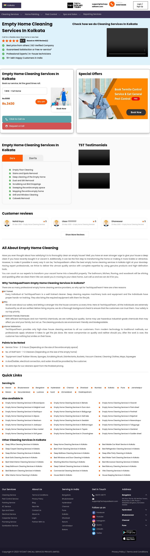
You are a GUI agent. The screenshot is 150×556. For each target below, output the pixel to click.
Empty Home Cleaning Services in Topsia (70, 429)
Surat (52, 392)
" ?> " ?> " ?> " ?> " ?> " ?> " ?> (24, 91)
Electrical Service (9, 514)
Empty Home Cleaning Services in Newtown (23, 420)
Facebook (98, 512)
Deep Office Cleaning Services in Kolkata (22, 444)
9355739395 (121, 5)
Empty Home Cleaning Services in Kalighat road (25, 407)
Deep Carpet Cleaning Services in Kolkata (22, 449)
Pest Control (53, 14)
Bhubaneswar (23, 387)
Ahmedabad (66, 392)
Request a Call (16, 126)
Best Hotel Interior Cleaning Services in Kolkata (24, 462)
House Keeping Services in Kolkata (116, 475)
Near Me (35, 506)
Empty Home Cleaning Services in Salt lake (71, 416)
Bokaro (8, 392)
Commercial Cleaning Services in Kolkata (71, 471)
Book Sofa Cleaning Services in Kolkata (21, 457)
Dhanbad (84, 387)
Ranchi (8, 387)
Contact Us (36, 510)
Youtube (97, 516)
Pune (123, 387)
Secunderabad (24, 392)
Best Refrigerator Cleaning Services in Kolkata (121, 449)
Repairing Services (92, 14)
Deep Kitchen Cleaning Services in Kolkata (22, 453)
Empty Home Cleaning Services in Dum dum (72, 407)
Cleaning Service (9, 495)
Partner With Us (38, 522)
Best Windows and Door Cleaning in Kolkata (72, 457)
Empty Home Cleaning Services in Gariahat (120, 429)
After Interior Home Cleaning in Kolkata (21, 475)
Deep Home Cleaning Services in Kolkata (70, 444)
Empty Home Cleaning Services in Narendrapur (121, 420)
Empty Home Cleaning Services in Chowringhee (73, 433)
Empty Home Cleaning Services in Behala (71, 403)
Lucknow (40, 392)
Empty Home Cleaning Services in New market (24, 429)
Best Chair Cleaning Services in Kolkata (70, 449)
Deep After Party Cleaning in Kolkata (117, 453)
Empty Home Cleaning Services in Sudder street (121, 433)
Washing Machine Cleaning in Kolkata (69, 462)
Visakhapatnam (85, 392)
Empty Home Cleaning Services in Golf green (23, 433)
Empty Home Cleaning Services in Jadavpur (23, 425)
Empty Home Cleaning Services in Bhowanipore (24, 403)
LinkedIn (97, 529)
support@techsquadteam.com (100, 5)
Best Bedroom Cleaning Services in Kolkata (23, 471)
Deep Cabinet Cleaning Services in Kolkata (71, 466)
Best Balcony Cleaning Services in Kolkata (119, 466)
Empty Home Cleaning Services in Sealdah (71, 420)
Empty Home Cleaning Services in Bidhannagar (73, 425)
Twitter (97, 533)
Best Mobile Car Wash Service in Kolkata (118, 444)
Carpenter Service (9, 518)
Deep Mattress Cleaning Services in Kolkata (71, 453)
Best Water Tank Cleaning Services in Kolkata (120, 457)
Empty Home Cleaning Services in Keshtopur (23, 411)
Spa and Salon (72, 14)
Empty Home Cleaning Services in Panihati (119, 411)
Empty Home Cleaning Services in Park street (120, 407)
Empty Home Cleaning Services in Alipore (22, 416)
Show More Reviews (75, 234)
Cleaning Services (12, 14)
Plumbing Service (9, 522)
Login (34, 518)
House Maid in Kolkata (63, 475)
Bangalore (40, 387)
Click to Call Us (17, 119)
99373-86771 (100, 495)
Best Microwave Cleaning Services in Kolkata (120, 462)
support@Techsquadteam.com (105, 501)
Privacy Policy (37, 499)
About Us (35, 514)
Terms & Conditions (40, 495)
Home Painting (34, 14)
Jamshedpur (136, 387)
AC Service (6, 506)
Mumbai (98, 387)
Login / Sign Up (140, 5)
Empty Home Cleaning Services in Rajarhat (119, 416)
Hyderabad (55, 387)
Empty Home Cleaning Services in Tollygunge (120, 425)
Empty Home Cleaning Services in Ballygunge (72, 411)
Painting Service (8, 502)
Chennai (70, 387)
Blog (34, 502)
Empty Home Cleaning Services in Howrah (119, 403)
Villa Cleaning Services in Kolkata (115, 471)
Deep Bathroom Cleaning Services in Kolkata (23, 466)
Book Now (61, 109)
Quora (97, 525)
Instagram (98, 521)
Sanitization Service (10, 525)
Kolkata (111, 387)
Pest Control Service (10, 499)
